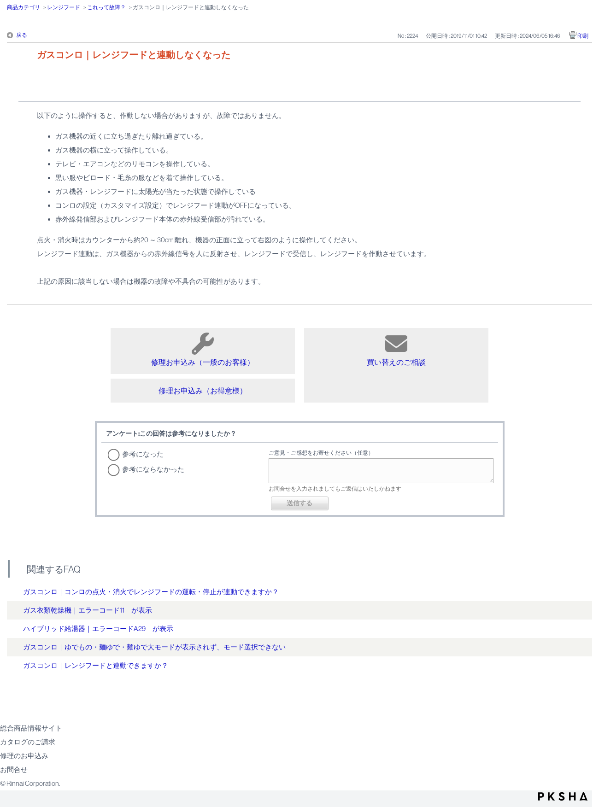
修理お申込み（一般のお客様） (202, 349)
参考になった (143, 454)
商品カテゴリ (23, 7)
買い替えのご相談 (396, 349)
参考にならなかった (153, 469)
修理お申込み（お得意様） (203, 390)
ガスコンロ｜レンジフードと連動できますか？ (95, 665)
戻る (21, 35)
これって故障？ (106, 7)
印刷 (582, 36)
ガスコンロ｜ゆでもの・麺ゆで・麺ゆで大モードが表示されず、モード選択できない (154, 647)
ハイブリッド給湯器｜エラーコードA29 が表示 (98, 628)
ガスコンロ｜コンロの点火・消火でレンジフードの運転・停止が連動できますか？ (151, 592)
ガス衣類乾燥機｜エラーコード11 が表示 (87, 610)
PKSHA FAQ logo (562, 796)
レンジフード (63, 7)
